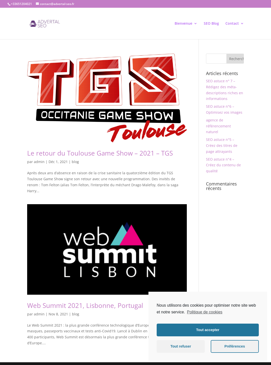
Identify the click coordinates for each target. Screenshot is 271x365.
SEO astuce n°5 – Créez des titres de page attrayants (221, 145)
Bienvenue (183, 24)
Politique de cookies (204, 312)
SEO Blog (211, 24)
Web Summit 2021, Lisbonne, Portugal (85, 305)
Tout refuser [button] (180, 346)
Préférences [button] (234, 346)
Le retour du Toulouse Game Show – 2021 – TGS (100, 153)
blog (75, 161)
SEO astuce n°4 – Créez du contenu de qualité (223, 165)
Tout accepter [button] (207, 330)
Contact (232, 24)
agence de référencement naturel (218, 126)
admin (39, 161)
